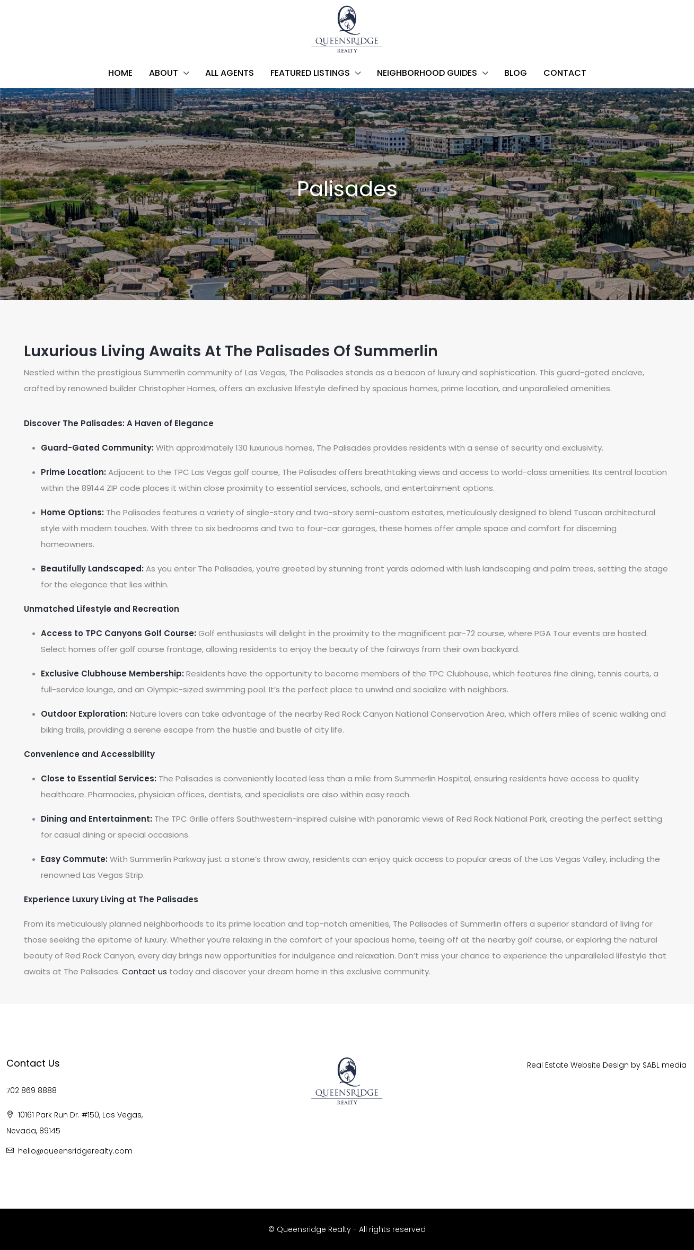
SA (647, 1065)
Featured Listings (310, 73)
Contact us (144, 971)
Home (120, 73)
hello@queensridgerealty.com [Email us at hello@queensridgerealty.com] (75, 1151)
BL (657, 1065)
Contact (564, 73)
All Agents (229, 73)
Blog (515, 73)
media (674, 1065)
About (163, 73)
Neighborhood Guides (427, 73)
